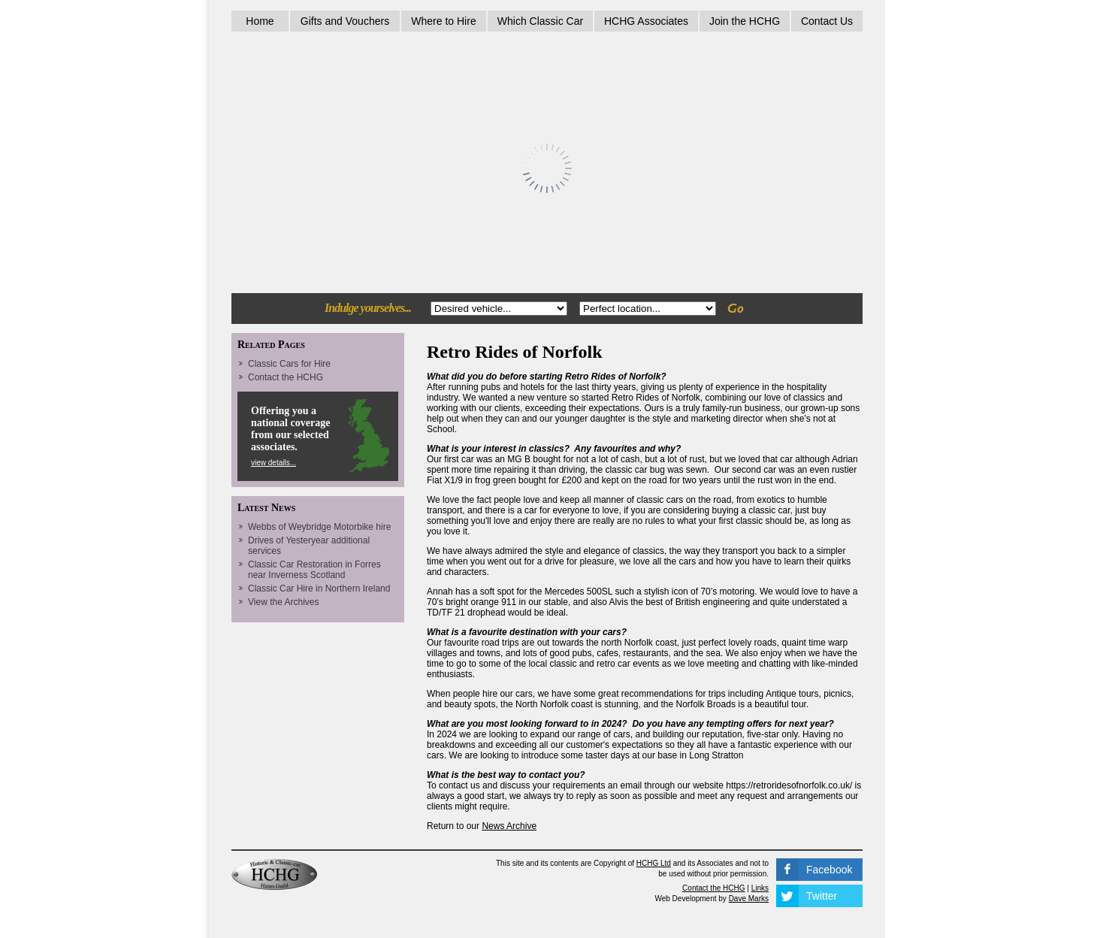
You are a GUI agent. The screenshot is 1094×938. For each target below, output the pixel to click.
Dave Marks (749, 898)
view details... (273, 462)
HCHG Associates (646, 21)
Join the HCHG (744, 21)
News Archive (509, 826)
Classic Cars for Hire (289, 364)
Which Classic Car (540, 21)
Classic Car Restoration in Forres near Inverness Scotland (314, 569)
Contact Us (827, 21)
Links (760, 888)
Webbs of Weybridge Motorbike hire (319, 527)
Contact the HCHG (285, 377)
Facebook (829, 870)
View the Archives (283, 602)
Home (260, 21)
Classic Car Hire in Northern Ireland (319, 588)
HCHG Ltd (653, 863)
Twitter (821, 896)
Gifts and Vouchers (345, 21)
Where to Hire (443, 21)
